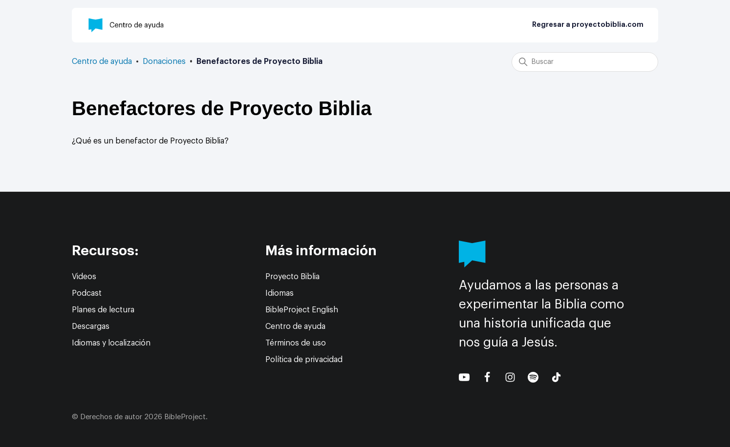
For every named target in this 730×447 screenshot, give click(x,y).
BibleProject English (301, 310)
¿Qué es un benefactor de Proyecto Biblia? (150, 141)
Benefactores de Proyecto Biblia (259, 61)
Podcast (87, 293)
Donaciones (164, 61)
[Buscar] (585, 62)
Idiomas (279, 293)
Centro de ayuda (102, 61)
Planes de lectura (103, 310)
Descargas (90, 326)
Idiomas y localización (111, 343)
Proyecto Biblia (292, 277)
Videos (84, 277)
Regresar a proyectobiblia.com (588, 24)
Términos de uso (295, 343)
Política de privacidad (304, 360)
